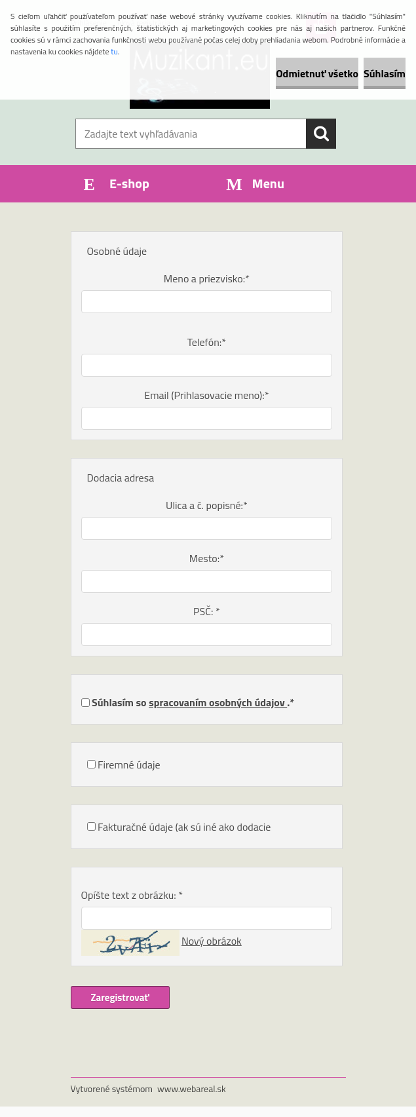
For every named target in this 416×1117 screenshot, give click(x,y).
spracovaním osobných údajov (218, 702)
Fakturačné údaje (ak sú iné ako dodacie (184, 827)
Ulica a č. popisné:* (207, 505)
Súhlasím (385, 73)
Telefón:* (206, 342)
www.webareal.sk (191, 1088)
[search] (321, 134)
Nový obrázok (211, 941)
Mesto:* (206, 558)
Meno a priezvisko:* (207, 278)
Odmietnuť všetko (317, 73)
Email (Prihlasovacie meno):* (206, 395)
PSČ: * (206, 611)
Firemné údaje (129, 764)
